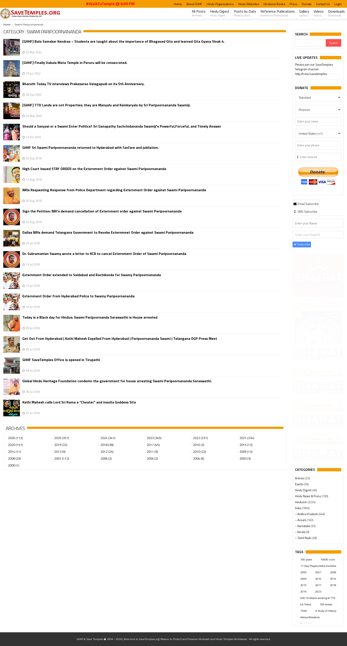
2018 (333, 585)
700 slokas (326, 604)
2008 (333, 572)
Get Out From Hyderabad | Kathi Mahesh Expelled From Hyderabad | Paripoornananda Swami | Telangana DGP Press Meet (119, 338)
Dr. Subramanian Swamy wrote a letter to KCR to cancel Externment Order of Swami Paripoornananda (104, 253)
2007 (318, 572)
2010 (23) (199, 451)
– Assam (301, 520)
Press (293, 4)
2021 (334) (246, 438)
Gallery (304, 13)
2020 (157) (15, 444)
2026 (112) (15, 438)
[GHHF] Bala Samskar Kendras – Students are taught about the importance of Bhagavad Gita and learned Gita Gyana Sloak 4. (123, 41)
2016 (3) (198, 444)
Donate (307, 4)
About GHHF (194, 4)
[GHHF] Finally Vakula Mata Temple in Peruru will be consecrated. (74, 62)
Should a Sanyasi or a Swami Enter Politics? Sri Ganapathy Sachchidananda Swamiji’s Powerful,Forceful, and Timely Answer (121, 126)
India (298, 508)
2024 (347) (107, 438)
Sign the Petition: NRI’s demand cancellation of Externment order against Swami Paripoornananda (102, 211)
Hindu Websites (248, 4)
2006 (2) (106, 458)
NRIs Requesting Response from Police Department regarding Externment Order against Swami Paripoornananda (114, 190)
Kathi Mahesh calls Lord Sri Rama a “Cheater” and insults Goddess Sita (79, 402)
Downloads (336, 13)
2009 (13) (246, 451)
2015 (303, 585)
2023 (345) (154, 438)
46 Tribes (305, 604)
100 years (306, 559)
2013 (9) (60, 451)
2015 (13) (246, 444)
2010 (318, 579)
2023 (318, 591)
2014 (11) (14, 451)
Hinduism (301, 502)
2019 (303, 591)
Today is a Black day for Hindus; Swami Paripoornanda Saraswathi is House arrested (89, 317)
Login (337, 4)
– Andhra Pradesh (306, 514)
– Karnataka (303, 526)
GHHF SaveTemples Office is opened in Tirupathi (61, 359)
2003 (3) (245, 458)
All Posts (199, 13)
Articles (300, 478)
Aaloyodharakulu (310, 617)
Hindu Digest (219, 13)
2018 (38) (107, 444)
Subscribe (302, 244)
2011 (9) (152, 451)
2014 (333, 579)
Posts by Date (245, 13)
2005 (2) (152, 458)
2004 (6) (198, 458)
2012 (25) (107, 451)
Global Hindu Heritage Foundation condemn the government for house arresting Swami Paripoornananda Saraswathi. (117, 381)
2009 (303, 579)
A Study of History (325, 611)
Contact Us (323, 4)
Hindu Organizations (220, 4)
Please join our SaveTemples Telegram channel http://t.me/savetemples (314, 70)
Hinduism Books (274, 4)
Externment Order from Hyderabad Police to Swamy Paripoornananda (78, 296)
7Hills (303, 611)
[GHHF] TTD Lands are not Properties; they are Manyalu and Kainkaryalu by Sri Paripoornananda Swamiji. (106, 105)
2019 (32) (60, 444)
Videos (319, 13)
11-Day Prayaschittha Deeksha (318, 566)
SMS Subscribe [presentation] (305, 211)
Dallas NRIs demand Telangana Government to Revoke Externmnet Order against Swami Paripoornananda (107, 232)
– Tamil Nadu (303, 538)
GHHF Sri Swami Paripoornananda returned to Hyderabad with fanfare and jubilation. (90, 147)
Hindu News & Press (308, 496)
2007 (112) (61, 458)
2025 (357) (61, 438)
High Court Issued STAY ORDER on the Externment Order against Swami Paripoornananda (94, 168)
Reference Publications (277, 13)
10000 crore (327, 559)
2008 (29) (14, 458)
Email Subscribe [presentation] (306, 203)
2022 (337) (200, 438)
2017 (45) (153, 444)
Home (178, 4)
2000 (303, 572)
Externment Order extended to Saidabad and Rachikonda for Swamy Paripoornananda (91, 274)
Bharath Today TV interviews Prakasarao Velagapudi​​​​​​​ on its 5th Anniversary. (83, 83)
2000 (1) (13, 465)
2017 (318, 585)
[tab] (306, 204)
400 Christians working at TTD (317, 598)
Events (299, 484)
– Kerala (300, 532)
